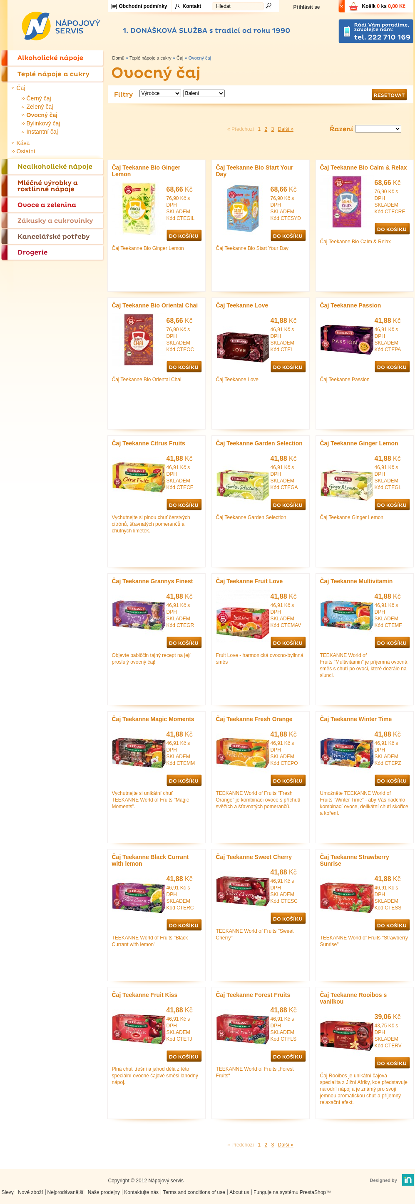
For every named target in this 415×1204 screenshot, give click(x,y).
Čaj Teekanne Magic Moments (153, 719)
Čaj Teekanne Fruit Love (249, 581)
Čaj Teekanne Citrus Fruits (148, 443)
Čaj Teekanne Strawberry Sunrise (354, 860)
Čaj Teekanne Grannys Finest (152, 581)
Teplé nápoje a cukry (150, 57)
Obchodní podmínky (143, 6)
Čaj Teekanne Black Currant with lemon (150, 860)
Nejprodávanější (65, 1192)
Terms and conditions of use (194, 1192)
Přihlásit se (306, 7)
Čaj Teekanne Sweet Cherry (254, 857)
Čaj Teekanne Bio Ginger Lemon (146, 170)
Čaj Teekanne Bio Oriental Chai (155, 305)
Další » (285, 129)
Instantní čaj (42, 131)
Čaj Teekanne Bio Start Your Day (254, 170)
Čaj (21, 88)
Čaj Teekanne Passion (350, 305)
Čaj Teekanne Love (242, 305)
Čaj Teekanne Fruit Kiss (145, 995)
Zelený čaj (40, 106)
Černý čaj (39, 98)
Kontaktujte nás (141, 1192)
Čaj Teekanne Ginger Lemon (359, 443)
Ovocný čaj (42, 115)
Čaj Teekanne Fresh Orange (254, 719)
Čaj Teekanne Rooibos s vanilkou (353, 998)
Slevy (8, 1192)
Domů (118, 57)
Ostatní (26, 151)
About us (239, 1192)
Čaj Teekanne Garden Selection (259, 443)
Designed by (383, 1180)
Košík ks (384, 6)
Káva (23, 143)
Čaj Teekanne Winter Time (356, 719)
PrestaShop (313, 1192)
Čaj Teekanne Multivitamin (356, 581)
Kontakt (192, 6)
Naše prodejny (104, 1192)
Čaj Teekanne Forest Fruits (253, 995)
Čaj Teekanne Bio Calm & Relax (363, 167)
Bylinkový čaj (43, 123)
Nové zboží (30, 1192)
